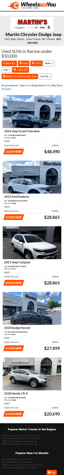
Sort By (45, 76)
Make (49, 63)
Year (6, 69)
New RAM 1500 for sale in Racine (17, 459)
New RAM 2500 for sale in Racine (17, 462)
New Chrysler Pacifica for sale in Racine (20, 468)
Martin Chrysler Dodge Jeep (20, 76)
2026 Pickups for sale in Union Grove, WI (20, 435)
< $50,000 (21, 69)
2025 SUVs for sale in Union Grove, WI (19, 444)
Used (23, 63)
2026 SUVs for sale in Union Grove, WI (19, 441)
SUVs (36, 63)
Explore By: (9, 63)
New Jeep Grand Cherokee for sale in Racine (22, 465)
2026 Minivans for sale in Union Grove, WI (21, 438)
